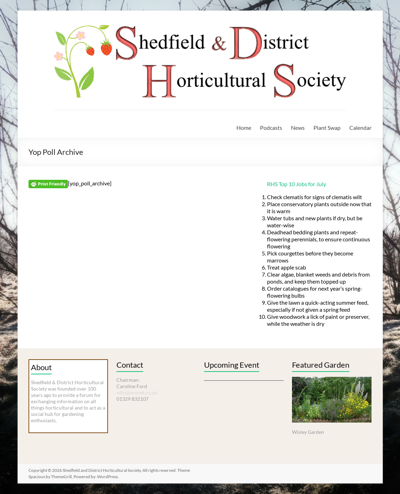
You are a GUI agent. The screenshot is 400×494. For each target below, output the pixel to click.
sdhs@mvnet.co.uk (136, 392)
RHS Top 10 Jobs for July (296, 183)
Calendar (360, 127)
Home (243, 127)
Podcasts (271, 127)
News (298, 127)
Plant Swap (327, 127)
